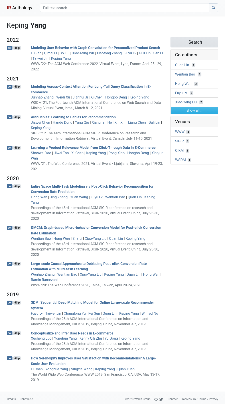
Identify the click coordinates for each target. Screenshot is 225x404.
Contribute (26, 399)
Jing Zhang (58, 197)
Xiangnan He (102, 122)
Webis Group (142, 399)
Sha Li (77, 238)
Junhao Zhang (42, 97)
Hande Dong (62, 122)
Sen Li (158, 53)
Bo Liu (64, 53)
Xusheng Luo (41, 338)
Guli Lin (145, 53)
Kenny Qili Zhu (90, 338)
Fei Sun (94, 313)
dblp (17, 47)
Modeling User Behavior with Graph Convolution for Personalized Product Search (95, 48)
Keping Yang (61, 58)
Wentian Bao (115, 197)
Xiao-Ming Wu (83, 53)
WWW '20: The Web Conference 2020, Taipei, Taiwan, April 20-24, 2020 (86, 285)
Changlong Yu (75, 313)
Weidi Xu (63, 97)
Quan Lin (135, 197)
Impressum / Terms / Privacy (199, 399)
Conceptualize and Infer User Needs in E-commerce (72, 333)
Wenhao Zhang (43, 274)
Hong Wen (39, 197)
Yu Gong (111, 338)
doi (10, 47)
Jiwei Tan (61, 153)
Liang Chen (137, 122)
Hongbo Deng (116, 97)
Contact (173, 399)
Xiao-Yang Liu (95, 238)
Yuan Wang (79, 197)
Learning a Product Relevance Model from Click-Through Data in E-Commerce (93, 148)
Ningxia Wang (81, 369)
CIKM (179, 150)
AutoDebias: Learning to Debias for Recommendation (73, 117)
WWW (180, 132)
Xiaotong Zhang (109, 53)
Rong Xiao (117, 153)
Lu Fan (36, 53)
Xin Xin (119, 122)
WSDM (180, 160)
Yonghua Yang (65, 338)
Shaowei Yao (41, 153)
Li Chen (37, 369)
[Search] (124, 8)
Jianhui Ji (80, 97)
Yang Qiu (82, 122)
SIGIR (179, 141)
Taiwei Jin (40, 58)
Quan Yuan (126, 369)
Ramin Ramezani (44, 280)
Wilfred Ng (150, 313)
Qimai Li (50, 53)
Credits (11, 399)
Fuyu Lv (130, 53)
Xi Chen (97, 97)
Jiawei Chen (40, 122)
